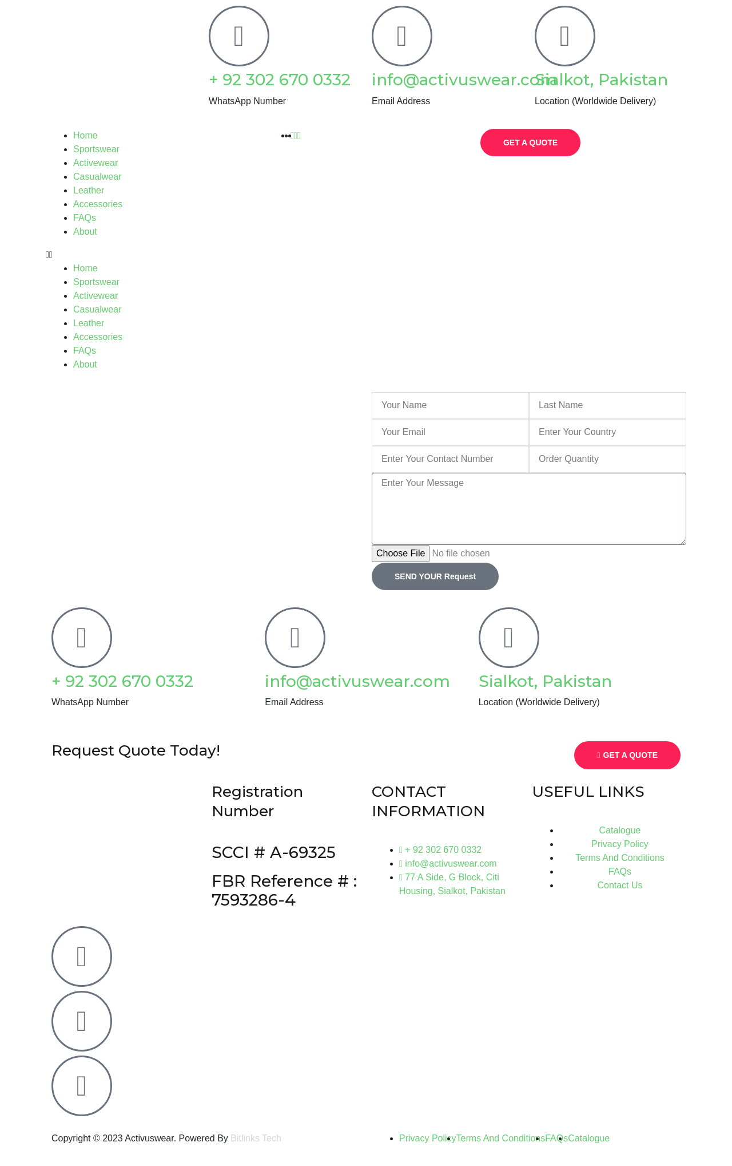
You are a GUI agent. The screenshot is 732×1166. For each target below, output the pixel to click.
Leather (88, 190)
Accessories (97, 204)
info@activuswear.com (464, 79)
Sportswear (96, 149)
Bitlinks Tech (255, 1138)
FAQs (84, 218)
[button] (149, 255)
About (85, 231)
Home (85, 135)
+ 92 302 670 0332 (280, 79)
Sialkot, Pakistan (601, 79)
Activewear (95, 163)
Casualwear (97, 176)
